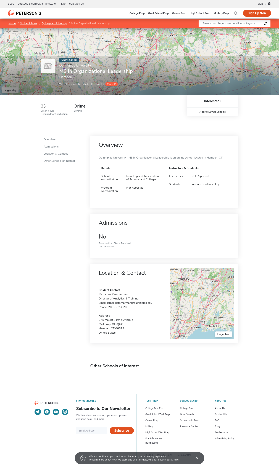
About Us (220, 408)
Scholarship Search (190, 420)
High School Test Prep (157, 432)
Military (149, 426)
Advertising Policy (225, 438)
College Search (188, 408)
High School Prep (200, 13)
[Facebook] (47, 412)
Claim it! (111, 84)
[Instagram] (65, 412)
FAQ (63, 4)
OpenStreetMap (255, 30)
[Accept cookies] (195, 458)
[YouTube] (56, 412)
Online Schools (28, 23)
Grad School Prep (158, 13)
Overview (50, 139)
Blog (11, 4)
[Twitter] (38, 412)
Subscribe (121, 430)
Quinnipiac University (54, 23)
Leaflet (236, 30)
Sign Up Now (257, 13)
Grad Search (187, 414)
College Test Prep (154, 408)
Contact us (76, 4)
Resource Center (189, 426)
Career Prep (179, 13)
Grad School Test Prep (157, 414)
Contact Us (221, 414)
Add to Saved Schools (212, 112)
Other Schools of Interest (59, 161)
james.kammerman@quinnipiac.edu (129, 303)
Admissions (51, 147)
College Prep (137, 13)
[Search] (235, 13)
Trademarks (221, 432)
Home (12, 23)
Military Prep (221, 13)
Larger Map (10, 90)
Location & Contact (56, 154)
